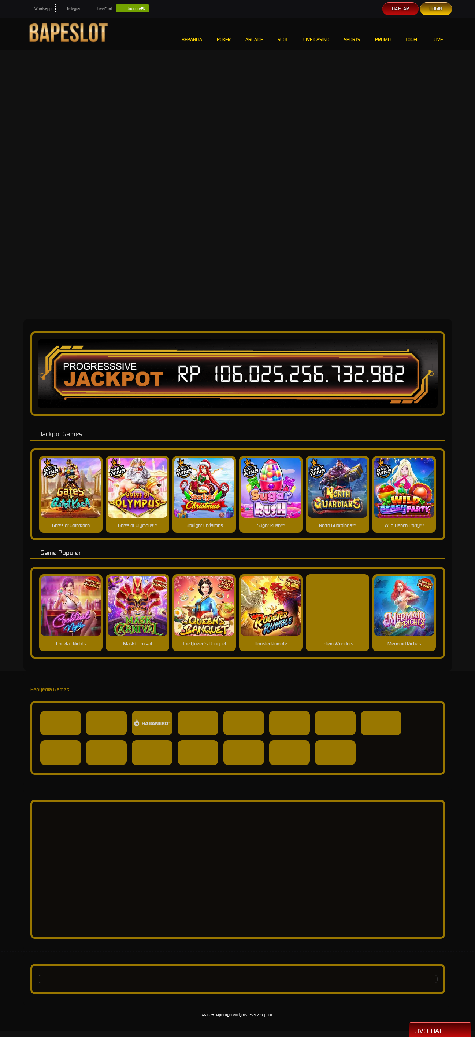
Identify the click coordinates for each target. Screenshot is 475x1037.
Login (436, 9)
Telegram (70, 8)
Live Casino (316, 34)
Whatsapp (39, 8)
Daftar (400, 9)
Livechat (440, 1030)
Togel (412, 34)
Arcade (254, 34)
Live (439, 34)
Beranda (192, 34)
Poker (224, 34)
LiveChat (101, 8)
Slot (283, 34)
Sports (352, 34)
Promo (383, 34)
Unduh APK (132, 8)
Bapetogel (223, 1014)
